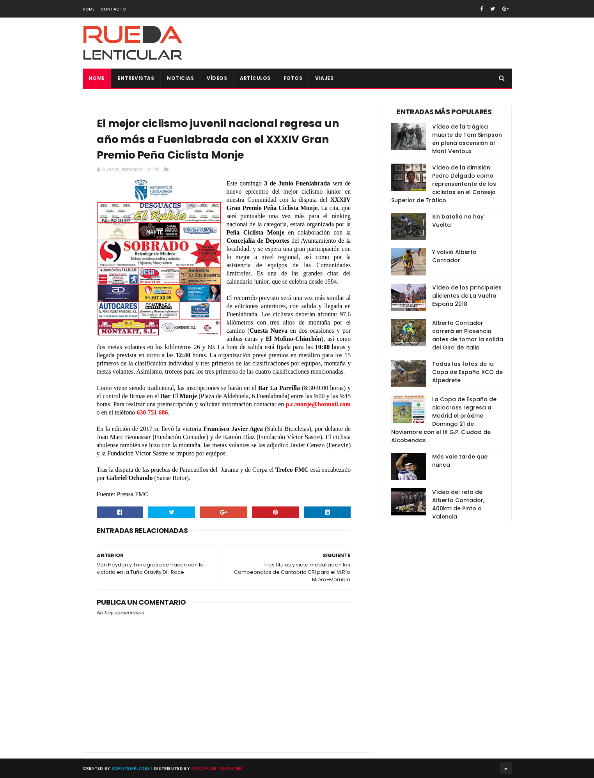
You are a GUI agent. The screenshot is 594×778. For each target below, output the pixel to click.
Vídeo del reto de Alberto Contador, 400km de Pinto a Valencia (458, 504)
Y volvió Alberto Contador (454, 256)
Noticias (180, 78)
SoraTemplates (131, 768)
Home (89, 9)
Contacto (113, 9)
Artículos (255, 78)
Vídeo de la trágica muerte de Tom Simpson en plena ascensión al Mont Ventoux (467, 139)
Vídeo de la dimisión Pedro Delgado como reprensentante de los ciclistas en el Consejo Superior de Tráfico (443, 184)
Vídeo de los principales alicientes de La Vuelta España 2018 (467, 296)
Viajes (324, 78)
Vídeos (217, 78)
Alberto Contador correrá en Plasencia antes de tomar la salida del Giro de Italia (467, 335)
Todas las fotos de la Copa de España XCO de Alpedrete (467, 372)
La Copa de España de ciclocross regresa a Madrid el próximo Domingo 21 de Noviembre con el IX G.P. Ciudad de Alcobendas (443, 419)
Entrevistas (136, 78)
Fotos (293, 78)
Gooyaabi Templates (217, 768)
